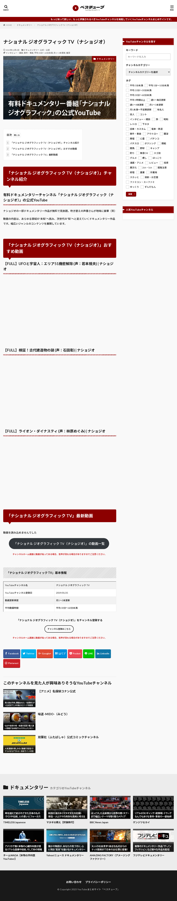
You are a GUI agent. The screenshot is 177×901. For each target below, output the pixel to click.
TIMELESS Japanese (14, 822)
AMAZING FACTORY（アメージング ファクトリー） (110, 857)
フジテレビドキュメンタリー (148, 855)
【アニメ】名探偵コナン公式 (57, 691)
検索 (130, 194)
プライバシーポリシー (98, 881)
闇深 (68, 53)
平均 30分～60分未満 (43, 53)
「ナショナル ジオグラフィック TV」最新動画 (32, 154)
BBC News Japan (99, 822)
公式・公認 (45, 50)
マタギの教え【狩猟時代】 (60, 822)
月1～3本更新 (59, 53)
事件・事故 (29, 53)
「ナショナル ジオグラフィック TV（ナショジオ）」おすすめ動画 (41, 149)
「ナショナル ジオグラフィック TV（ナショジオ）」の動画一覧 (59, 543)
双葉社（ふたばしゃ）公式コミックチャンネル (68, 737)
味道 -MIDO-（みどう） (53, 714)
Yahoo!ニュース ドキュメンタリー (65, 855)
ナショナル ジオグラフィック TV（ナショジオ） (58, 25)
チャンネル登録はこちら (59, 629)
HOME (9, 25)
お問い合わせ (74, 881)
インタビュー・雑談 (14, 53)
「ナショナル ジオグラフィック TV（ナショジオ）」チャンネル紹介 (42, 143)
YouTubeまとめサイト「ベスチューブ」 (98, 889)
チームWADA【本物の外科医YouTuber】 (19, 857)
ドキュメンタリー (24, 25)
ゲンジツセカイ (141, 822)
